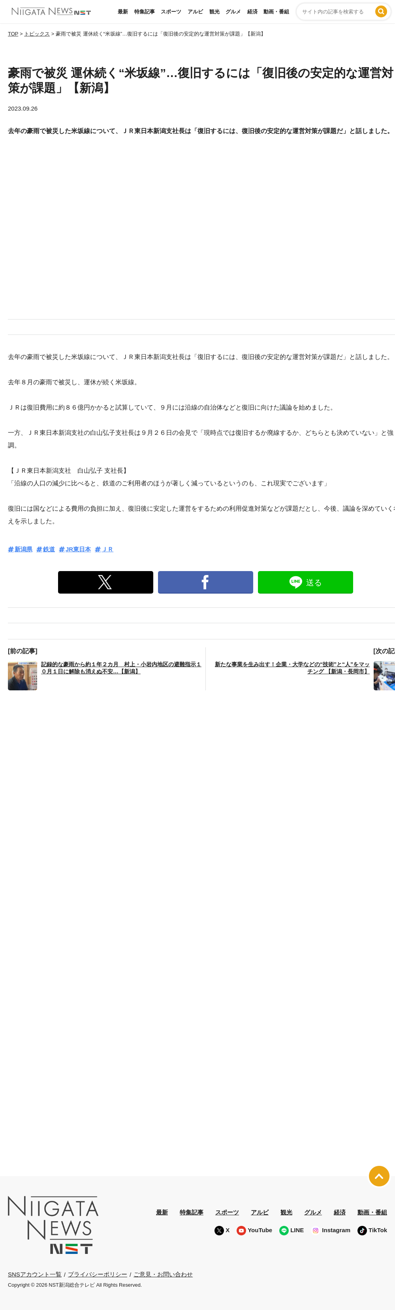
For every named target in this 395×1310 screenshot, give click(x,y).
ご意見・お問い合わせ (163, 1274)
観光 (214, 12)
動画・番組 (276, 12)
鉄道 (49, 549)
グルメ (233, 12)
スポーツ (171, 12)
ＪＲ (107, 549)
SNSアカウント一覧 (35, 1274)
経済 (252, 12)
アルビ (195, 12)
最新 (123, 12)
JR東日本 (78, 549)
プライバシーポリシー (97, 1274)
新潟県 (23, 549)
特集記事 (144, 12)
